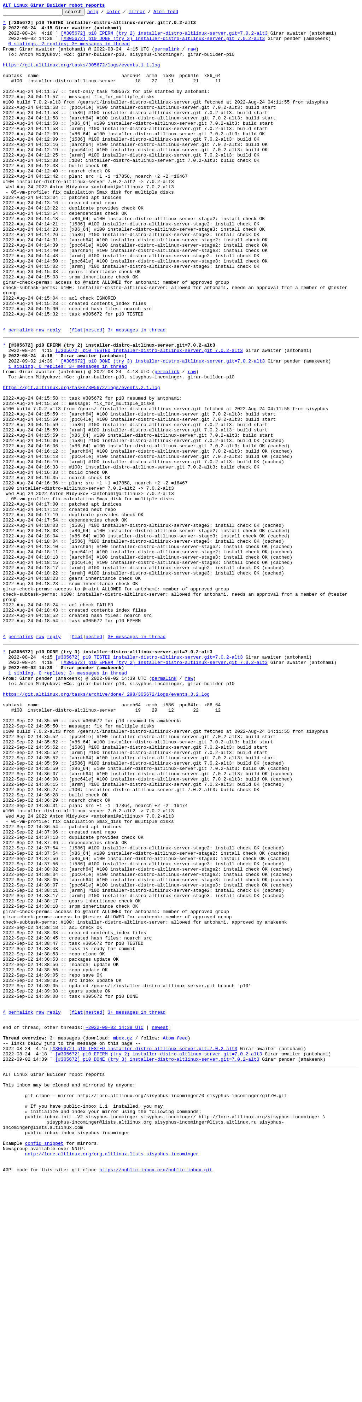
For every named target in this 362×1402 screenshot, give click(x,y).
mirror (148, 13)
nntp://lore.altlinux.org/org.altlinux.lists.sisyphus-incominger (111, 1375)
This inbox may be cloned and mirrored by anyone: (69, 1292)
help (103, 13)
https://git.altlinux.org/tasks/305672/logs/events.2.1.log (81, 461)
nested (94, 394)
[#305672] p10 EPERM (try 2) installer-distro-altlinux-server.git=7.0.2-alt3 (164, 38)
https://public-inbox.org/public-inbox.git (155, 1394)
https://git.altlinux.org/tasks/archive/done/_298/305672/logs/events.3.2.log (106, 827)
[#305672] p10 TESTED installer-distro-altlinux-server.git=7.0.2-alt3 (149, 417)
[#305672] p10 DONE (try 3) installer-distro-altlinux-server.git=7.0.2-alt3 (163, 44)
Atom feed (176, 13)
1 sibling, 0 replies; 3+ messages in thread (67, 436)
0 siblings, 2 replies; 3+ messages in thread (69, 51)
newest (160, 1225)
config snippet (44, 1362)
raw (192, 57)
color (124, 13)
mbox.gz (123, 1238)
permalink (166, 57)
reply (54, 394)
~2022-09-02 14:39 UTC (115, 1225)
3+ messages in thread (136, 394)
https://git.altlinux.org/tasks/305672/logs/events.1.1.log (81, 76)
